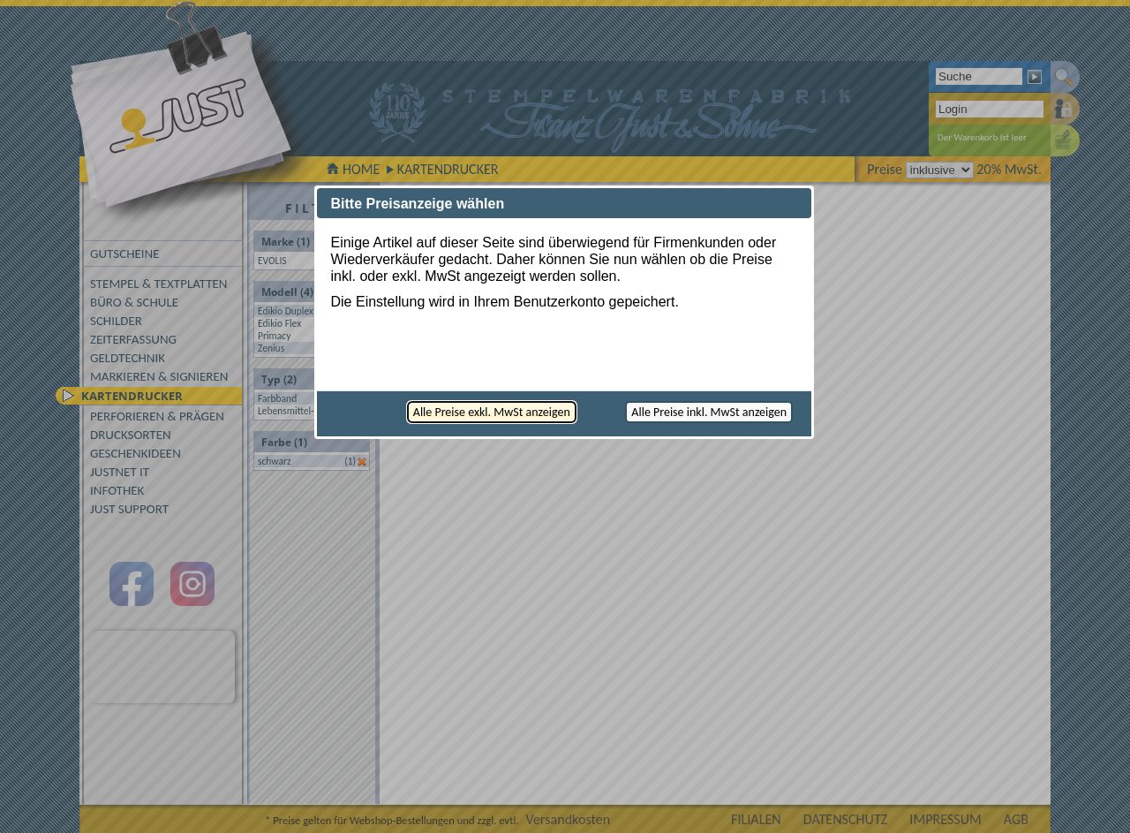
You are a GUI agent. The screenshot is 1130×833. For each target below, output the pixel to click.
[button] (491, 412)
